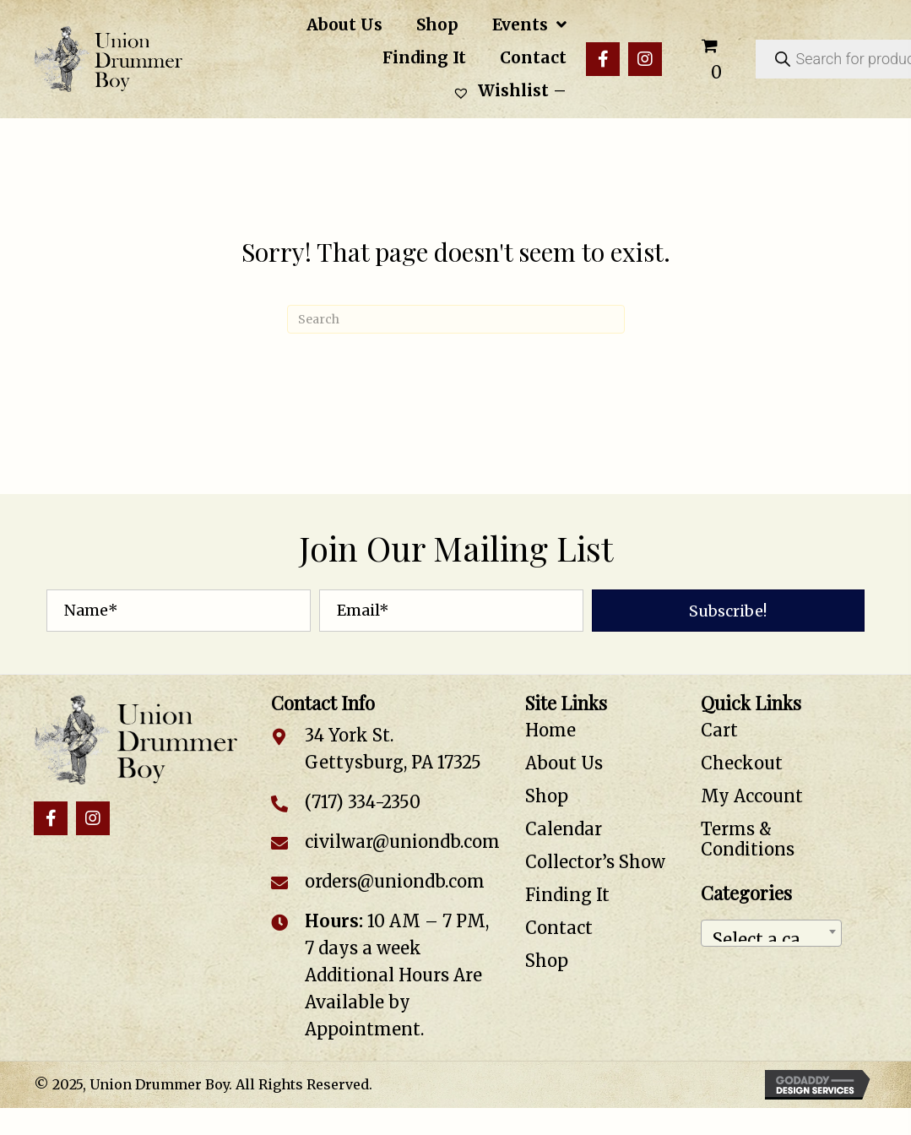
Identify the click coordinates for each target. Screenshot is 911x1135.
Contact (559, 927)
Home (550, 730)
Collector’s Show (595, 861)
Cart (719, 730)
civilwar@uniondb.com (402, 841)
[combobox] (772, 933)
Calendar (563, 828)
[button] (603, 59)
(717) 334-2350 (362, 801)
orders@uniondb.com (395, 881)
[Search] (456, 319)
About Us (564, 763)
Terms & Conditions (747, 839)
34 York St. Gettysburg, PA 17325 (393, 749)
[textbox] (772, 933)
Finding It (567, 894)
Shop (546, 795)
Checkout (742, 763)
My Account (752, 795)
